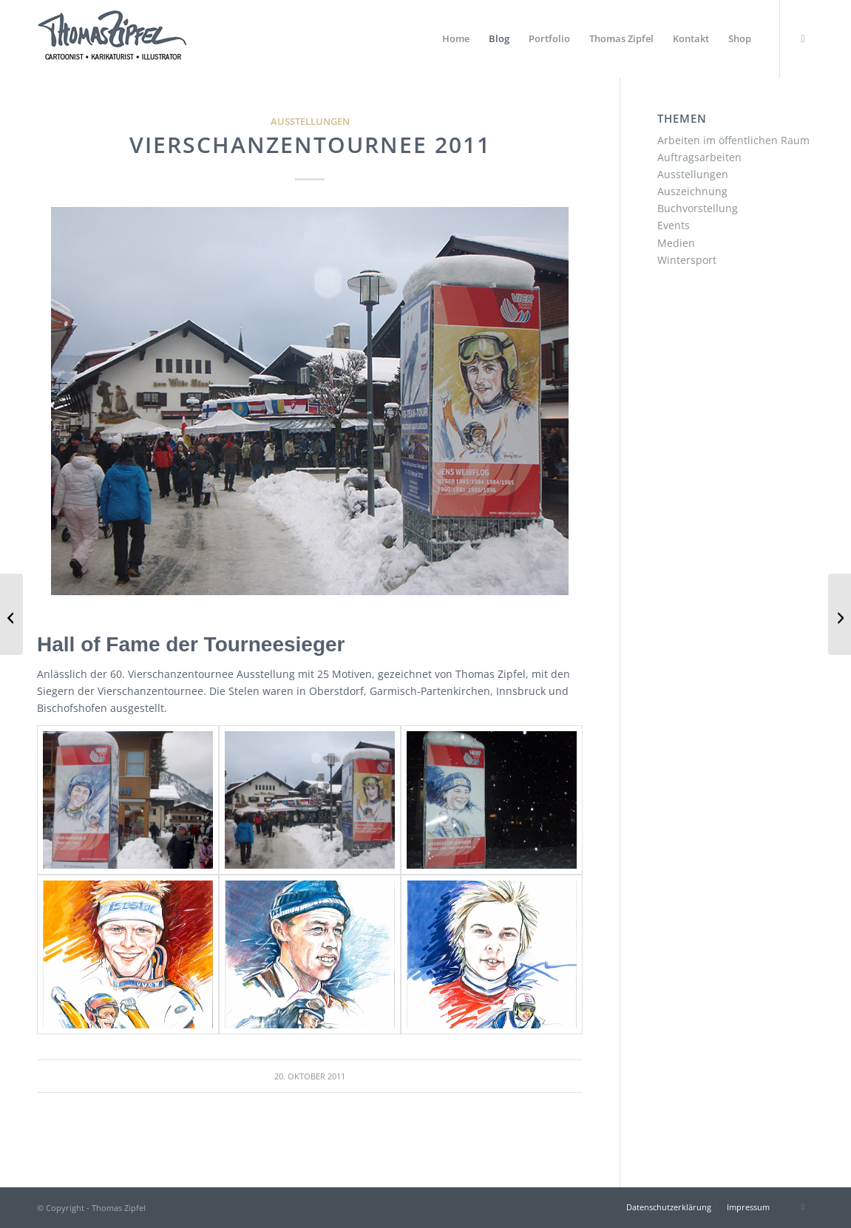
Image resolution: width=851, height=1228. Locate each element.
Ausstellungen (310, 121)
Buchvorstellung (697, 208)
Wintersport (686, 260)
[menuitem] (456, 39)
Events (673, 225)
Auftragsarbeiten (699, 157)
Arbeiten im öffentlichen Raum (733, 140)
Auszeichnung (692, 191)
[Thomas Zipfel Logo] (112, 39)
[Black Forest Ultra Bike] (839, 614)
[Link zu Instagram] (803, 38)
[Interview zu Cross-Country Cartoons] (11, 614)
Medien (676, 243)
